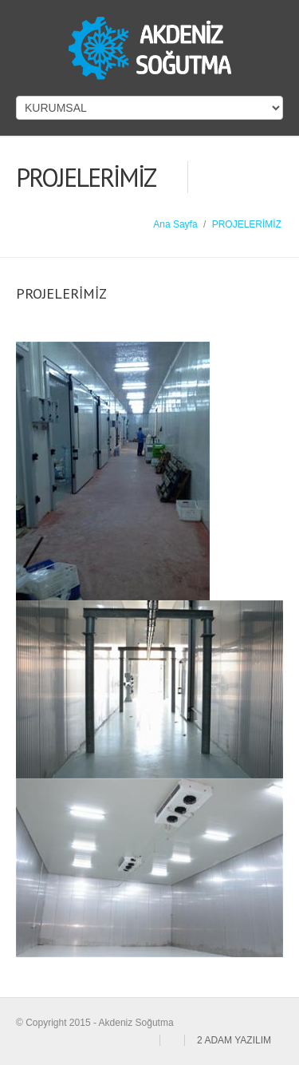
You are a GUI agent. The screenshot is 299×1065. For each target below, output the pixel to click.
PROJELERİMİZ (246, 224)
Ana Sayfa (175, 224)
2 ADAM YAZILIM (234, 1040)
